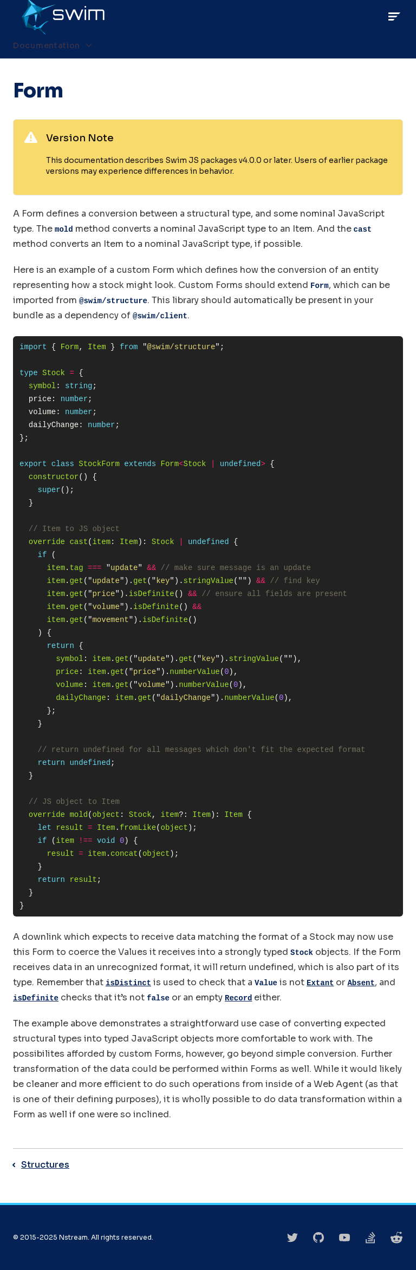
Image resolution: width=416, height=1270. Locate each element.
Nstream (73, 1237)
